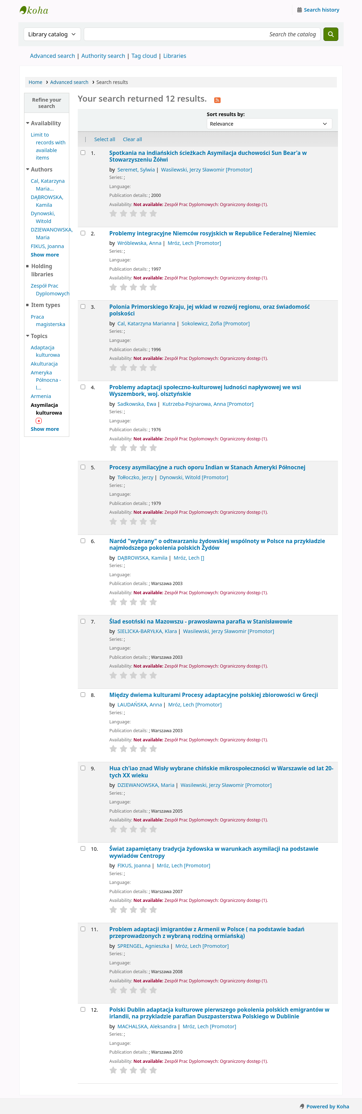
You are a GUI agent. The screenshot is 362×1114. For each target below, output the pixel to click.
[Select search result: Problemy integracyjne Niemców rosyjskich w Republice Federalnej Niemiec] (83, 233)
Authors (42, 169)
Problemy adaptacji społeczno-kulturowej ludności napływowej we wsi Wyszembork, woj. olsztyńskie (205, 391)
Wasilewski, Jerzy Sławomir (206, 169)
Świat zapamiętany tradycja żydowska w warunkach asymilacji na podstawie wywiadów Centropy (213, 852)
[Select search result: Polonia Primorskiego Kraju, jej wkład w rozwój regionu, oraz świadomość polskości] (83, 306)
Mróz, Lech (194, 243)
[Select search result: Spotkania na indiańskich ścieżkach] (83, 152)
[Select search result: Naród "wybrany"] (83, 540)
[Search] (330, 34)
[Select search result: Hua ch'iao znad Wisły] (83, 768)
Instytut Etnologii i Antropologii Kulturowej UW (37, 10)
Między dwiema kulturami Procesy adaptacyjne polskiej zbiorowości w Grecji (213, 695)
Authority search (103, 56)
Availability (46, 123)
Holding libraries (42, 270)
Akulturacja (44, 363)
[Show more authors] (45, 254)
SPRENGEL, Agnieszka (143, 946)
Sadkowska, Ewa (136, 404)
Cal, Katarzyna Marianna (146, 323)
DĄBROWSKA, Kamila (142, 557)
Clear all (132, 139)
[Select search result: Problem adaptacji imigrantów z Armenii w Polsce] (83, 929)
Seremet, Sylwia (136, 169)
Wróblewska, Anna (139, 243)
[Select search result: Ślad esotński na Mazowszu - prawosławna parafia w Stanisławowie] (83, 621)
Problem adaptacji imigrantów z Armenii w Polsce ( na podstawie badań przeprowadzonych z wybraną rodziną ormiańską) (206, 933)
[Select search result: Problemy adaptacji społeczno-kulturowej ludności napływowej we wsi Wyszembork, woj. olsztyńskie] (83, 387)
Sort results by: (226, 114)
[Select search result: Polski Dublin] (83, 1009)
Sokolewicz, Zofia (216, 323)
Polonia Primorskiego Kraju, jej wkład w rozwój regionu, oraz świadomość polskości (209, 310)
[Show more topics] (45, 429)
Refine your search (47, 102)
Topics (39, 335)
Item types (45, 304)
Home (35, 82)
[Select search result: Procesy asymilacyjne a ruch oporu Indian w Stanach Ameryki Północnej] (83, 467)
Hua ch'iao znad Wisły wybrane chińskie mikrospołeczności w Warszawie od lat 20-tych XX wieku (221, 772)
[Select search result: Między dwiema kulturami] (83, 694)
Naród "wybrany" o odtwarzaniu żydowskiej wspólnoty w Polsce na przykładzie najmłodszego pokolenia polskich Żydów (217, 545)
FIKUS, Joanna (47, 246)
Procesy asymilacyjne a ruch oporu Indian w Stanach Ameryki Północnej (207, 467)
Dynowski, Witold (193, 477)
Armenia (41, 396)
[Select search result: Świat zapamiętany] (83, 848)
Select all (104, 139)
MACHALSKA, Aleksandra (146, 1026)
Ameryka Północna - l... (46, 380)
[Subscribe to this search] (217, 99)
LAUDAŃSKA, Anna (139, 704)
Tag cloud (144, 56)
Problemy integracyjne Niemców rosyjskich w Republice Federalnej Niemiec (212, 233)
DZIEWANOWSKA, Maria (145, 785)
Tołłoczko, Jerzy (135, 477)
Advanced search (52, 56)
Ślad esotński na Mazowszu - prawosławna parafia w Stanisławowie (200, 621)
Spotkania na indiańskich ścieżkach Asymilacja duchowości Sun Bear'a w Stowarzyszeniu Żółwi (207, 156)
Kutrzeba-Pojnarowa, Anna (207, 404)
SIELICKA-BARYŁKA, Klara (147, 631)
